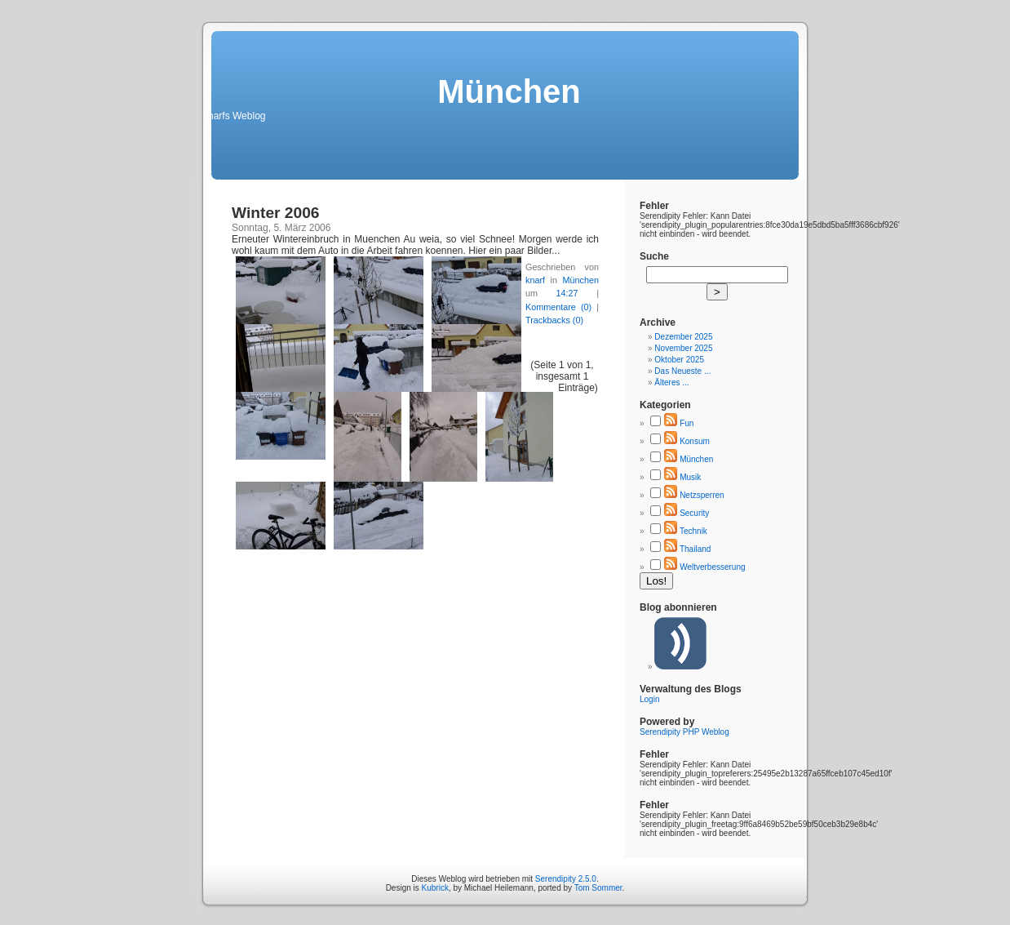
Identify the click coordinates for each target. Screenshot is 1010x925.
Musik (690, 477)
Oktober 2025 (679, 359)
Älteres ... (671, 382)
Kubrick (435, 887)
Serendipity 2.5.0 (565, 878)
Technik (693, 531)
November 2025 (683, 348)
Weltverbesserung (712, 567)
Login (649, 699)
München (581, 280)
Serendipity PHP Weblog (684, 731)
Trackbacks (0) (554, 320)
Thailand (695, 549)
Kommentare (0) (558, 307)
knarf (535, 280)
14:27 (567, 293)
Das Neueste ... (682, 371)
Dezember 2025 (683, 336)
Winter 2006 (276, 212)
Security (694, 513)
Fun (686, 423)
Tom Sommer (598, 887)
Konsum (695, 441)
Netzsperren (702, 495)
